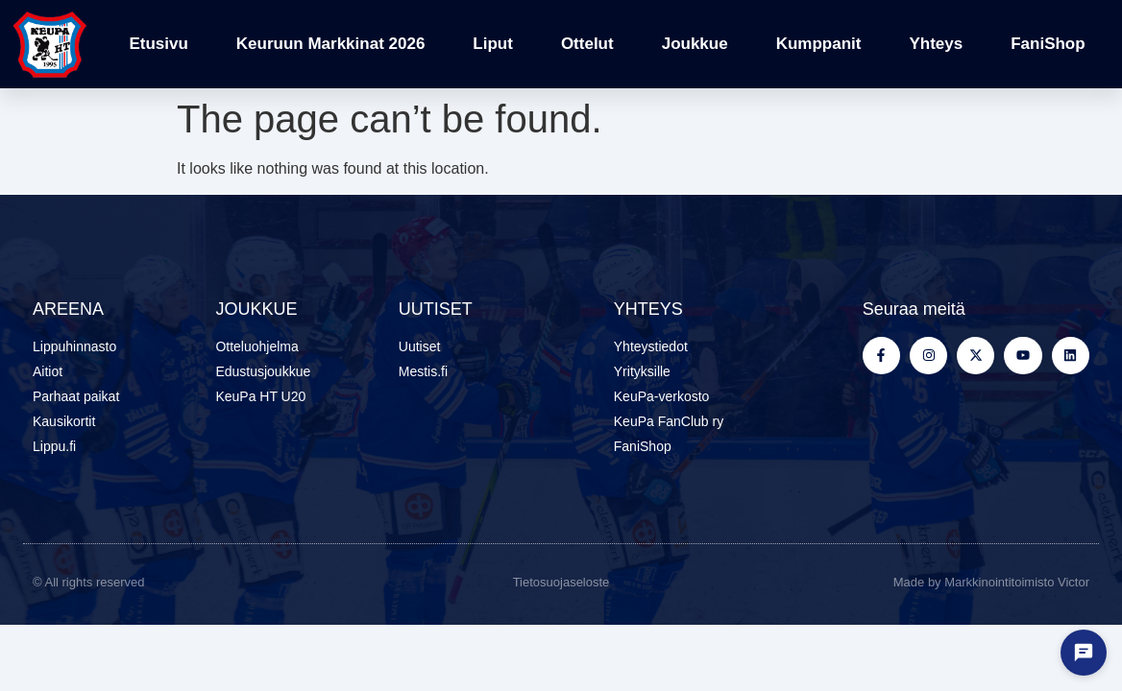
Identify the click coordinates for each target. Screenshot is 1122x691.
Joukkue (695, 44)
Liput (493, 44)
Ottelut (587, 44)
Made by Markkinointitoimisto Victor (991, 582)
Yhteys (936, 44)
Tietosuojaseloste (561, 582)
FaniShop (1048, 44)
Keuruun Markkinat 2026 (331, 44)
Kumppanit (819, 44)
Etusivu (158, 44)
